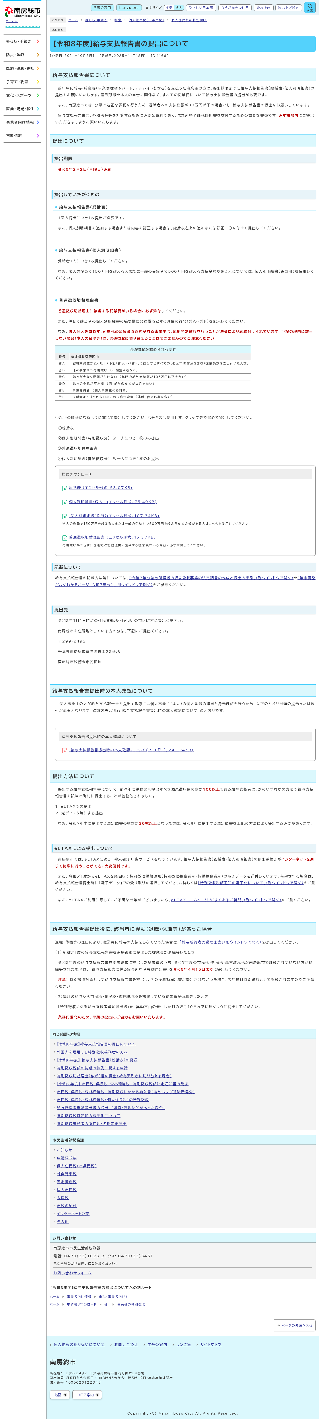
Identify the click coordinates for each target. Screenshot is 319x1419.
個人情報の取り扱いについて (79, 1344)
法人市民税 (67, 1190)
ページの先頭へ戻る (297, 1325)
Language (129, 7)
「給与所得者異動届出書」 (220, 942)
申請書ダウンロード (82, 1304)
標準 (169, 7)
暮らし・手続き (96, 20)
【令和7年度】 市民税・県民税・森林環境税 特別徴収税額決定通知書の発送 (123, 1084)
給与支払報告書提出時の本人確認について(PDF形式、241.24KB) (128, 750)
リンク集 (184, 1344)
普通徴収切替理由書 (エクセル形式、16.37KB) (109, 538)
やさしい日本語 (201, 7)
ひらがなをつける (235, 7)
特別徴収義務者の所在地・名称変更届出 (92, 1124)
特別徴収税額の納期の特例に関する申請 (92, 1068)
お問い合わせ (126, 1344)
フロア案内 (85, 1395)
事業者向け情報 (79, 1296)
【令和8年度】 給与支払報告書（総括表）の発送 (97, 1060)
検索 (310, 10)
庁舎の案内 (157, 1344)
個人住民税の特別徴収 (189, 20)
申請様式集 (67, 1158)
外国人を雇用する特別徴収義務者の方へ (92, 1052)
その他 (63, 1221)
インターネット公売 (73, 1214)
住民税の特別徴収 (131, 1304)
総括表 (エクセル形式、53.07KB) (97, 488)
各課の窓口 (102, 7)
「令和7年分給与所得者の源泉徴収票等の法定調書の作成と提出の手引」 (211, 578)
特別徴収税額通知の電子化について (89, 1116)
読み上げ (264, 8)
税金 (118, 20)
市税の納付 (67, 1206)
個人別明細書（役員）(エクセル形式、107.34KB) (111, 516)
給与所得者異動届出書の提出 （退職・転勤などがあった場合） (111, 1108)
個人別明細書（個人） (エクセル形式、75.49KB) (109, 502)
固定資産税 (67, 1182)
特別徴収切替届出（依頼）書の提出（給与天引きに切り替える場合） (114, 1076)
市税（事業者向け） (113, 1296)
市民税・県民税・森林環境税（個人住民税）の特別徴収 (103, 1100)
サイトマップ (211, 1344)
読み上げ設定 (288, 8)
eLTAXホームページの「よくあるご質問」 (226, 900)
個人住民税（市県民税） (146, 20)
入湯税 (63, 1198)
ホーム (73, 20)
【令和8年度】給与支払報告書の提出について (96, 1044)
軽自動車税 (67, 1174)
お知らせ (65, 1150)
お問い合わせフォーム (72, 1273)
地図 (58, 1395)
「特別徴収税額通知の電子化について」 (251, 883)
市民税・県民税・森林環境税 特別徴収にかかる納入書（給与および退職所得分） (126, 1092)
